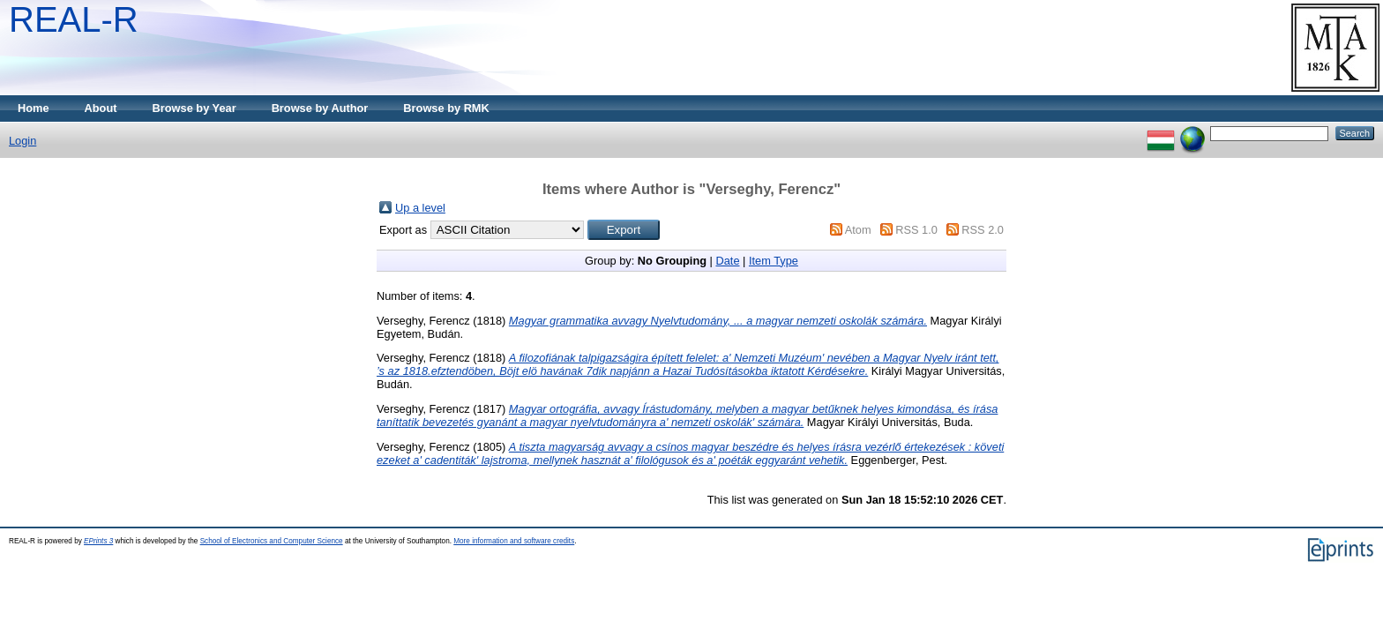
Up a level (420, 207)
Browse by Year (194, 108)
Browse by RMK (446, 108)
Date (727, 260)
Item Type (773, 260)
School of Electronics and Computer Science (271, 541)
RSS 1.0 (916, 229)
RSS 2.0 (982, 229)
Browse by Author (320, 108)
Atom (858, 229)
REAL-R (73, 19)
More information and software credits (513, 541)
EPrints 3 (98, 541)
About (101, 108)
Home (33, 108)
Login (22, 140)
